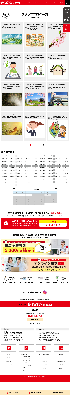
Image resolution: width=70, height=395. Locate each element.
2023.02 (20, 172)
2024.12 (58, 159)
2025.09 (57, 155)
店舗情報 (56, 3)
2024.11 (65, 159)
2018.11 (65, 193)
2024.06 (35, 163)
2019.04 (27, 193)
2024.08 (20, 163)
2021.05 (42, 180)
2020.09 (35, 184)
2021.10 (4, 180)
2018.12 (58, 193)
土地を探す (25, 3)
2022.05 (20, 176)
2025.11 (42, 155)
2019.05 (20, 193)
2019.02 (42, 193)
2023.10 (27, 168)
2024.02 (65, 163)
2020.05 (65, 184)
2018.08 (20, 197)
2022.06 (12, 176)
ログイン (61, 370)
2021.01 (4, 184)
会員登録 (61, 367)
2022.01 (50, 176)
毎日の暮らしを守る (27, 380)
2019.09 (58, 189)
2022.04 (27, 176)
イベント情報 (40, 3)
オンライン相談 (43, 377)
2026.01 (27, 155)
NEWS (43, 370)
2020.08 (42, 184)
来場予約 (35, 332)
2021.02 (65, 180)
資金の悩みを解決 (27, 373)
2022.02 (42, 176)
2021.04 (50, 180)
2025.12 (35, 155)
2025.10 (50, 155)
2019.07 (4, 193)
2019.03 (35, 193)
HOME (8, 367)
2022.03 (35, 176)
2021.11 (65, 176)
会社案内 (62, 3)
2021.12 (58, 176)
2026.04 (4, 155)
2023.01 (27, 172)
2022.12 (35, 172)
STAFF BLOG (44, 374)
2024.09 (12, 163)
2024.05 (42, 163)
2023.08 (42, 168)
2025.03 (35, 159)
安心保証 (25, 375)
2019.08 (65, 189)
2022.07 (4, 176)
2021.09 (12, 180)
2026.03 (12, 155)
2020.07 (50, 184)
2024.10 (4, 163)
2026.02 (19, 155)
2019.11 (42, 189)
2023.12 (12, 168)
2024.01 (4, 168)
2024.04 (50, 163)
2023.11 (20, 168)
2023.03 (12, 172)
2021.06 (35, 180)
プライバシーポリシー (36, 336)
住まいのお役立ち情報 (44, 367)
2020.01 (27, 189)
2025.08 (65, 155)
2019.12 (35, 189)
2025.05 (20, 159)
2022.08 (65, 172)
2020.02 (20, 189)
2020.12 (12, 184)
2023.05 (65, 168)
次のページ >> (43, 145)
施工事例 (23, 383)
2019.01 (50, 193)
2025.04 (27, 159)
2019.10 (50, 189)
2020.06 (58, 184)
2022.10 (50, 172)
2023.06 (58, 168)
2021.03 (58, 180)
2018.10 (4, 197)
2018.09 (12, 197)
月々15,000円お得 (27, 377)
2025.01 (50, 159)
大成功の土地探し (27, 369)
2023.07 (50, 168)
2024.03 (58, 163)
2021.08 (20, 180)
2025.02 (42, 159)
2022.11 (42, 172)
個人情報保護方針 (61, 374)
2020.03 (12, 189)
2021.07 (27, 180)
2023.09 (35, 168)
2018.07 (27, 197)
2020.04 (4, 189)
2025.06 (12, 159)
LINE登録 (44, 381)
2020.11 (20, 184)
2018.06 (35, 197)
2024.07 (27, 163)
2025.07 (4, 159)
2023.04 (4, 172)
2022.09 (58, 172)
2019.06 (12, 193)
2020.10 (27, 184)
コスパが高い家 (26, 371)
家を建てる (32, 3)
